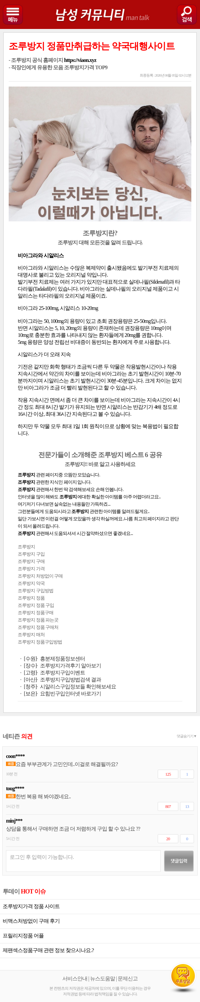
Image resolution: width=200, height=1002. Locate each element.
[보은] (30, 693)
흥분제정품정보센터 (62, 658)
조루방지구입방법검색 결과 (70, 679)
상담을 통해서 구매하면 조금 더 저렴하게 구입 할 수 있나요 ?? (73, 829)
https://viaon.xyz (80, 60)
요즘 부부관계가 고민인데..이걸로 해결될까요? (62, 764)
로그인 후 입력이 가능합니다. (42, 857)
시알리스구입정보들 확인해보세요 (78, 686)
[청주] (30, 686)
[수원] (30, 658)
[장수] (30, 665)
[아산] (30, 679)
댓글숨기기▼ (187, 736)
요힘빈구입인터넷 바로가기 (70, 693)
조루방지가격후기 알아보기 (70, 665)
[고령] (30, 672)
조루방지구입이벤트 (62, 672)
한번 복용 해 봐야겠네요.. (38, 796)
